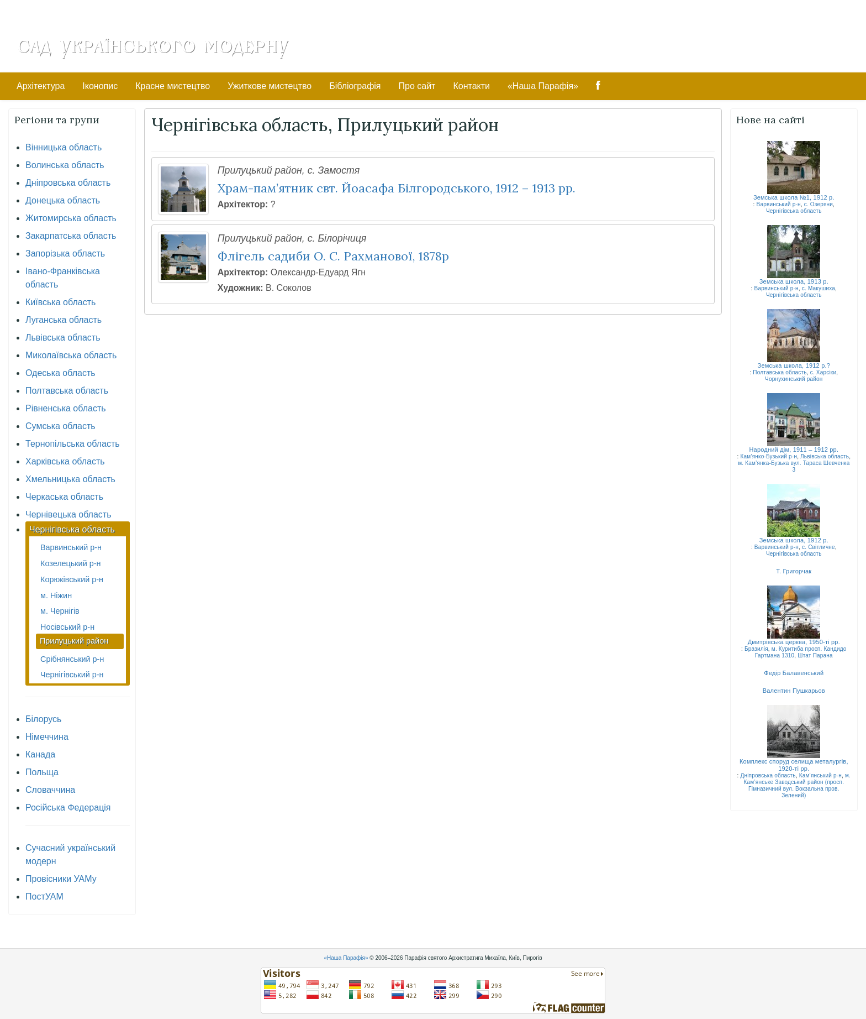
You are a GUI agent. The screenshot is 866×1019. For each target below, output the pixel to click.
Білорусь (43, 719)
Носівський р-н (67, 627)
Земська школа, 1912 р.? (794, 365)
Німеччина (46, 736)
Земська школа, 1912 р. (793, 540)
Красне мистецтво (172, 86)
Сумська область (60, 426)
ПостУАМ (44, 896)
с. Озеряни (818, 204)
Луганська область (63, 320)
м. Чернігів (60, 611)
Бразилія (756, 649)
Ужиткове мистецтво (269, 86)
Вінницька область (63, 147)
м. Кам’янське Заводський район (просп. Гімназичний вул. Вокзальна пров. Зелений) (797, 785)
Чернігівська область (72, 529)
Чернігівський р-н (71, 674)
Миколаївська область (71, 355)
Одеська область (60, 373)
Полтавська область (66, 390)
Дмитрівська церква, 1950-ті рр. (794, 642)
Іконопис (100, 86)
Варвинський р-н (71, 547)
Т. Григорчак (793, 571)
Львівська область (62, 337)
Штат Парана (815, 655)
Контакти (471, 86)
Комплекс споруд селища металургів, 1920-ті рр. (794, 765)
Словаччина (50, 790)
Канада (40, 754)
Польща (42, 772)
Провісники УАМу (61, 879)
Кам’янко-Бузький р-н (768, 456)
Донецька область (62, 200)
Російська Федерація (68, 807)
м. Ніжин (56, 595)
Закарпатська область (70, 236)
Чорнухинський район (794, 379)
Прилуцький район (74, 640)
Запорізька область (65, 253)
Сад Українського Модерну (152, 45)
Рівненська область (65, 408)
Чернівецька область (68, 514)
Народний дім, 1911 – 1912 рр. (793, 449)
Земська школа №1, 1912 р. (794, 197)
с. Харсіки (823, 372)
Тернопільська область (72, 443)
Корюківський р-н (71, 579)
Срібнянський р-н (72, 659)
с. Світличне (818, 547)
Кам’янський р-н (820, 775)
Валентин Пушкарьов (794, 690)
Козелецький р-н (70, 563)
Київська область (60, 302)
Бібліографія (355, 86)
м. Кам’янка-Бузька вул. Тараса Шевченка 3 (793, 466)
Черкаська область (64, 496)
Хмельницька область (70, 479)
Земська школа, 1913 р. (793, 281)
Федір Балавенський (793, 673)
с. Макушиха (818, 288)
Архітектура (41, 86)
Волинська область (64, 165)
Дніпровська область (67, 182)
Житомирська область (71, 218)
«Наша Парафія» (543, 86)
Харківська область (65, 461)
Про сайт (417, 86)
